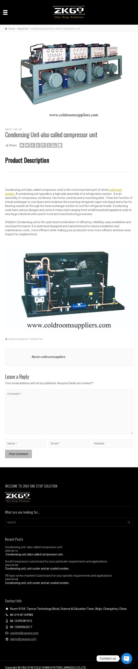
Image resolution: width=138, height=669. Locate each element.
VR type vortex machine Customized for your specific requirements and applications (58, 575)
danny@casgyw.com (23, 639)
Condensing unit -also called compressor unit (33, 547)
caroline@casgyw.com (24, 633)
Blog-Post (37, 339)
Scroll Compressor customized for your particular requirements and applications (56, 561)
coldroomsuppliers (18, 339)
